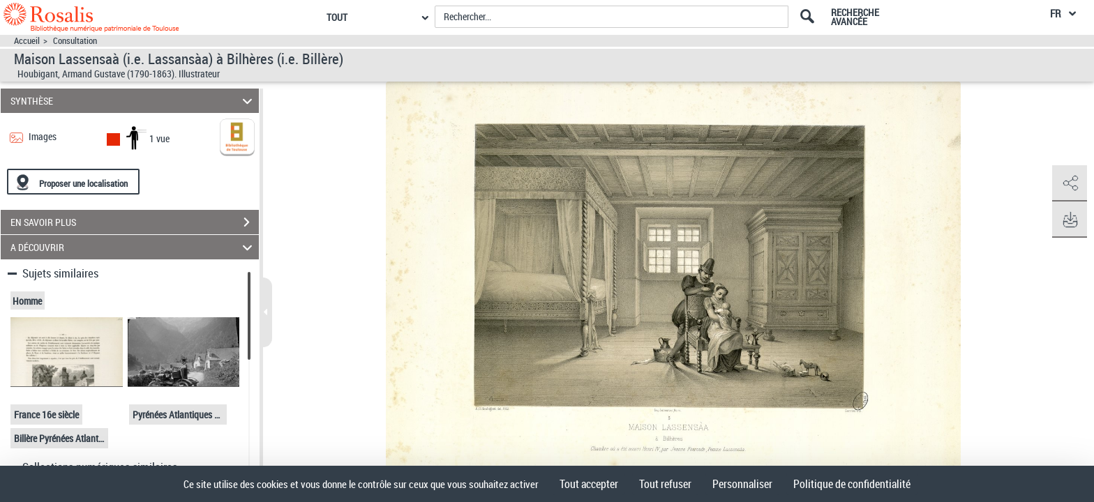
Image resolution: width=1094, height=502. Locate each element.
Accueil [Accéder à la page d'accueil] (27, 41)
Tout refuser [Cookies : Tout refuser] (665, 484)
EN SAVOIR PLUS (134, 222)
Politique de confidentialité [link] (852, 484)
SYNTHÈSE (133, 101)
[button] (1069, 183)
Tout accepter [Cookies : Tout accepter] (589, 484)
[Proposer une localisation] (73, 182)
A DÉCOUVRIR (133, 247)
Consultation (75, 41)
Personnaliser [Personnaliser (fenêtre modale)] (742, 484)
